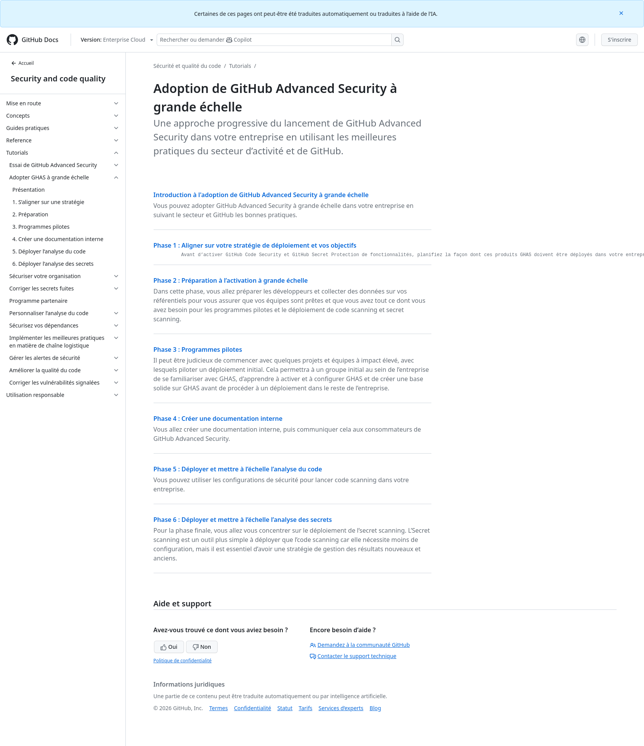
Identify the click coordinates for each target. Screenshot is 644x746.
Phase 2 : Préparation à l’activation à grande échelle (231, 280)
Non (202, 646)
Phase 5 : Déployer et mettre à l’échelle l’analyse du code (238, 469)
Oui (169, 646)
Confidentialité (252, 708)
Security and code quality (58, 78)
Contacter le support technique (353, 656)
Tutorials (240, 65)
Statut (284, 708)
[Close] (622, 12)
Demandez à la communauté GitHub (360, 644)
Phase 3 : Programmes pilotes (198, 349)
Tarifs (305, 708)
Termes (218, 708)
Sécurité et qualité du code (187, 65)
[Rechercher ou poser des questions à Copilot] (280, 40)
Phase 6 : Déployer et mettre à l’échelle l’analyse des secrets (243, 519)
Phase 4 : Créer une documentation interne (218, 418)
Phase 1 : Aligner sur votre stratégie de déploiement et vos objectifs (255, 245)
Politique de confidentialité (183, 660)
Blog (375, 708)
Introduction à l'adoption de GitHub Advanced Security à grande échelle (261, 195)
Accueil (22, 63)
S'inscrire (619, 39)
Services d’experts (340, 708)
